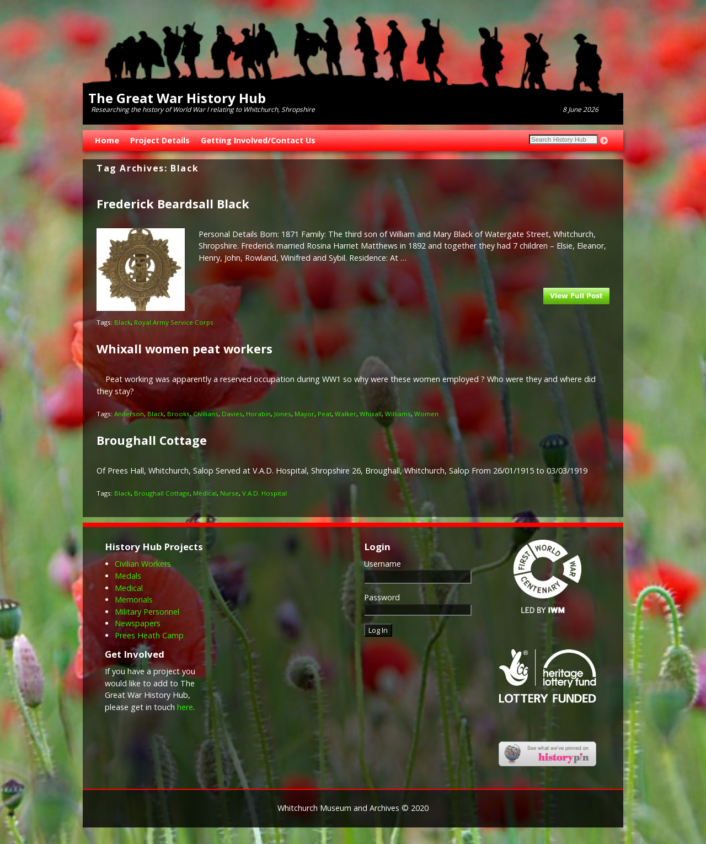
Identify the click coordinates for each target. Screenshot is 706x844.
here (185, 707)
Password (382, 597)
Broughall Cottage (152, 440)
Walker (345, 414)
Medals (128, 576)
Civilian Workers (143, 563)
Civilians (205, 414)
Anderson (129, 414)
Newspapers (138, 623)
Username (382, 563)
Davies (232, 414)
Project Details (160, 140)
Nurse (229, 493)
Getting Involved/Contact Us (258, 140)
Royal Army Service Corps (173, 322)
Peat (324, 414)
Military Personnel (147, 611)
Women (426, 414)
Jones (282, 414)
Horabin (258, 414)
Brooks (178, 414)
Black (122, 322)
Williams (398, 414)
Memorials (134, 599)
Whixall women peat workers (184, 349)
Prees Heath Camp (149, 635)
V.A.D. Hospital (264, 493)
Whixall (371, 414)
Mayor (304, 414)
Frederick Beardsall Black (173, 204)
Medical (205, 493)
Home (107, 140)
